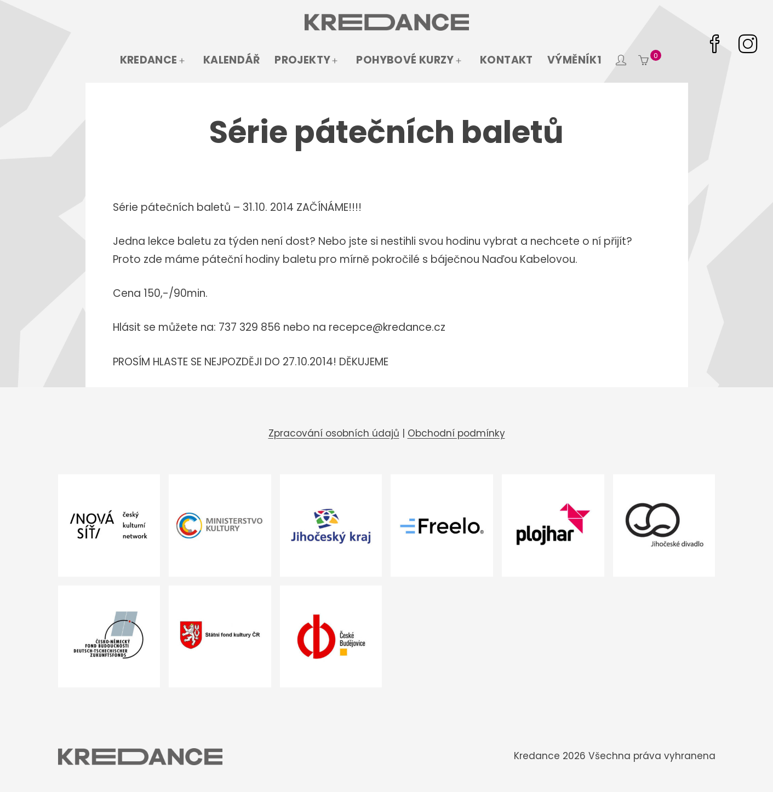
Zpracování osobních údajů (333, 433)
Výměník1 (574, 60)
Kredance (148, 60)
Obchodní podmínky (456, 433)
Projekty (302, 60)
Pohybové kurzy (405, 60)
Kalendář (231, 60)
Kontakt (506, 60)
